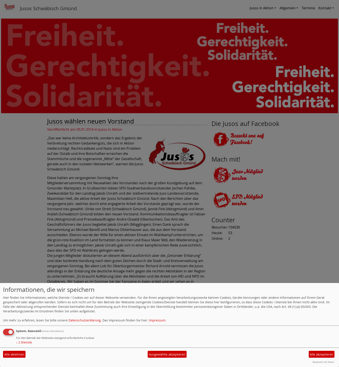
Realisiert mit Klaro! (323, 362)
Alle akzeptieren (321, 354)
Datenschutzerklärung (85, 320)
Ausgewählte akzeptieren (167, 354)
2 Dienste (24, 342)
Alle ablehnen (14, 354)
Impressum (157, 320)
